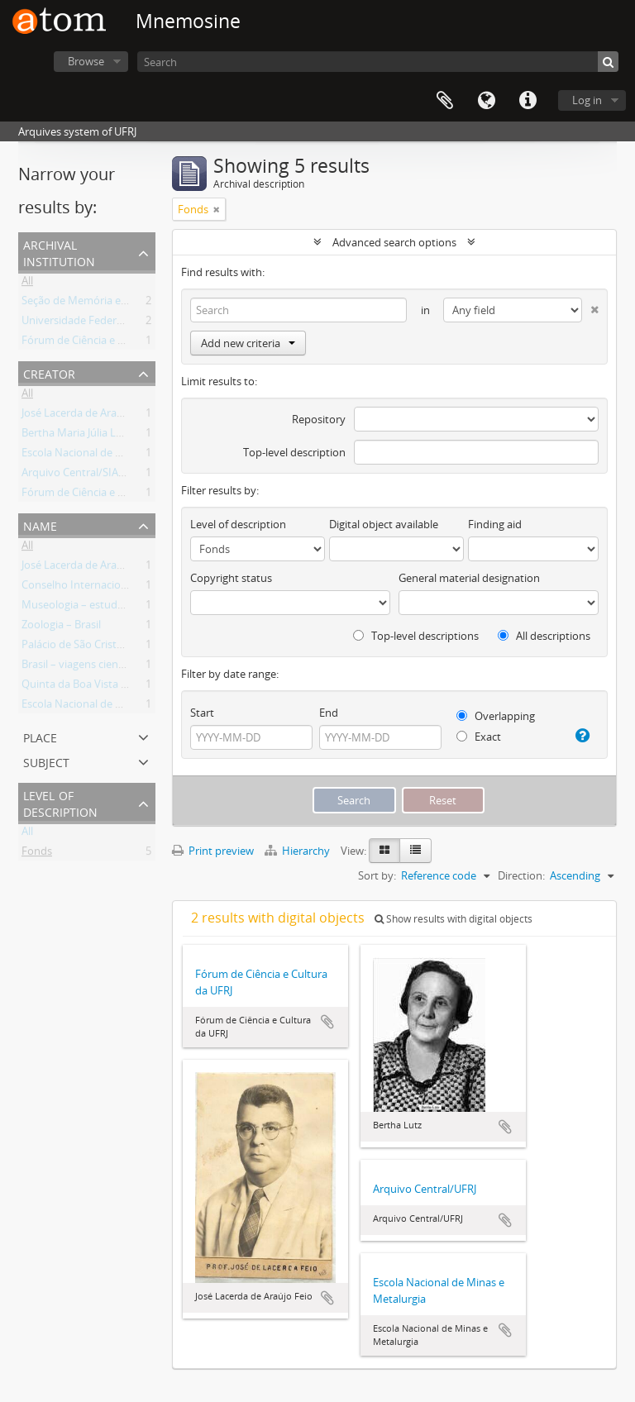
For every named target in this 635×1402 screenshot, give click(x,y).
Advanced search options (394, 242)
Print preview (213, 850)
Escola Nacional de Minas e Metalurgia (114, 455)
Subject (46, 761)
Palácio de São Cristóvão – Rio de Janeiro (120, 647)
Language (486, 101)
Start (202, 712)
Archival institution (59, 251)
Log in (587, 100)
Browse (86, 61)
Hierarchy (298, 850)
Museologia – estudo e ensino (94, 607)
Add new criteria (248, 343)
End (328, 712)
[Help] (581, 735)
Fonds (36, 853)
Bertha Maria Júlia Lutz (76, 435)
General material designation (469, 577)
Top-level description (294, 452)
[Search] (377, 61)
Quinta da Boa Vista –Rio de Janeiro (107, 687)
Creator (49, 372)
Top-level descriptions (416, 635)
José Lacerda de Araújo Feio (88, 415)
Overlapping (495, 715)
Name (40, 524)
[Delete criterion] (590, 306)
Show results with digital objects (453, 919)
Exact (478, 736)
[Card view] (384, 850)
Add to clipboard (327, 1021)
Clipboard (445, 101)
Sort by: (377, 875)
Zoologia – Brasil (61, 627)
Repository (319, 419)
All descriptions (544, 635)
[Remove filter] (216, 209)
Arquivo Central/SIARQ (77, 475)
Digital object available (383, 524)
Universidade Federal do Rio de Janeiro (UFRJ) (131, 323)
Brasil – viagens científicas (84, 667)
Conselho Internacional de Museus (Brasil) (124, 587)
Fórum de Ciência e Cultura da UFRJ (107, 343)
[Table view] (415, 850)
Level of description (60, 802)
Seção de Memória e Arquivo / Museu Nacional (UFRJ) (151, 303)
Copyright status (231, 577)
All (27, 283)
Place (40, 736)
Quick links (527, 101)
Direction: (521, 875)
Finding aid (495, 524)
